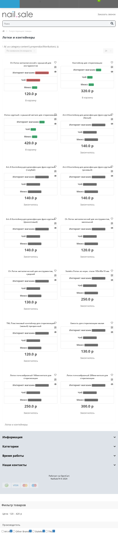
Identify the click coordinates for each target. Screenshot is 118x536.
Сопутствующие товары (20, 31)
